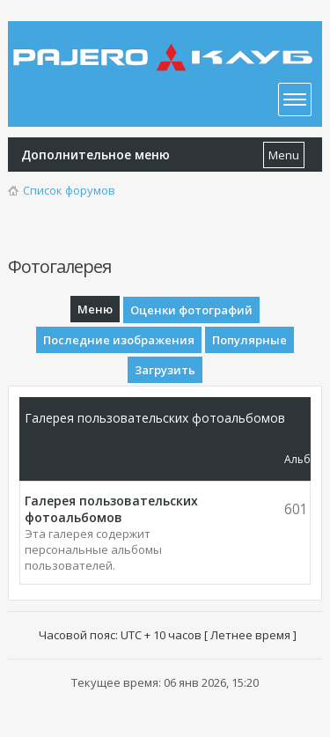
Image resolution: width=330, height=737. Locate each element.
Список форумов (69, 190)
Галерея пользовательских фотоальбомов (111, 509)
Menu (283, 155)
